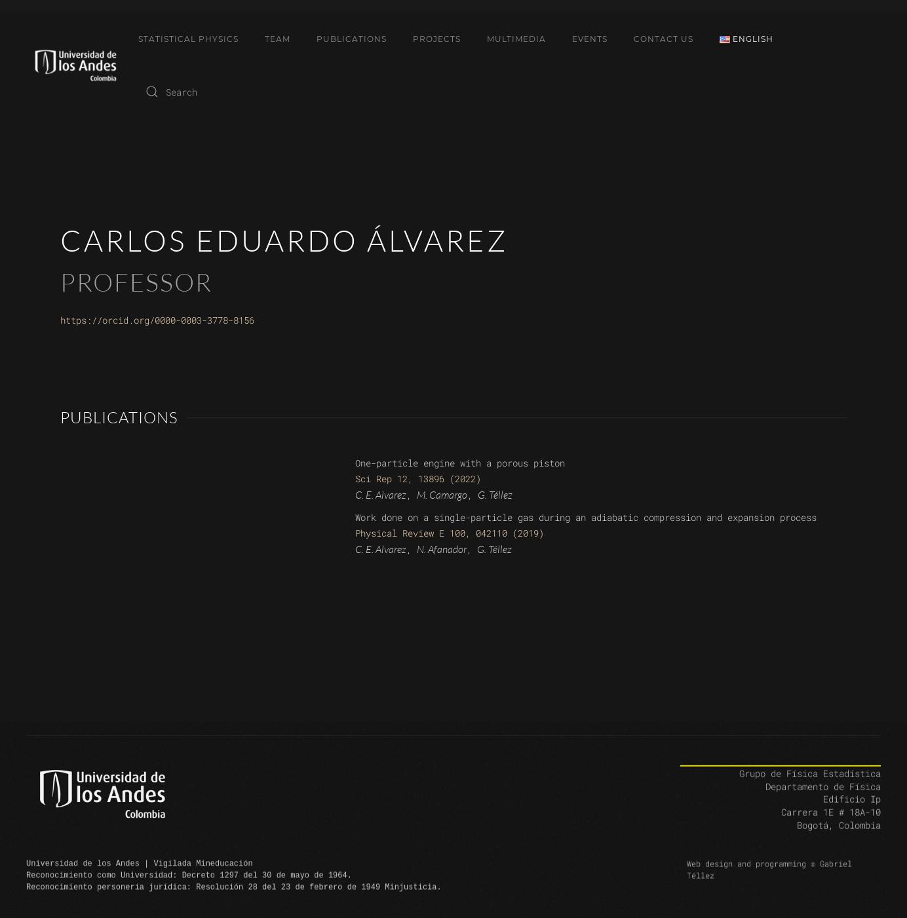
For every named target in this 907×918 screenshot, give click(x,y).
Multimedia (516, 39)
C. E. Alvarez (380, 494)
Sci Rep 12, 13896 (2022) (418, 478)
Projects (437, 39)
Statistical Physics (188, 39)
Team (277, 39)
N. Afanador (442, 549)
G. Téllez (495, 494)
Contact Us (663, 39)
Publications (352, 39)
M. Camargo (442, 494)
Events (590, 39)
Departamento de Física (823, 798)
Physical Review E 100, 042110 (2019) (449, 533)
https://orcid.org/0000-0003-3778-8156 (157, 320)
